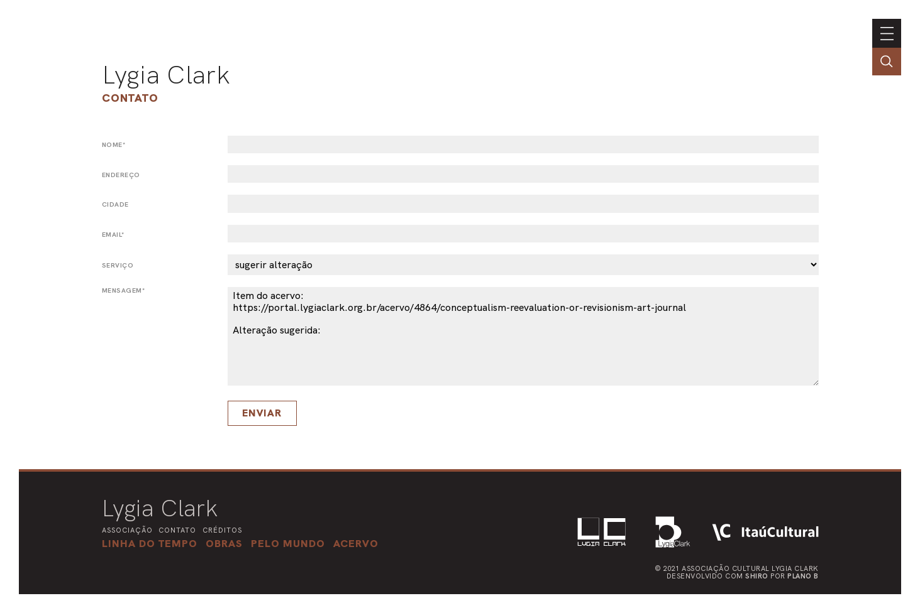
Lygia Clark (166, 74)
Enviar (262, 413)
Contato (130, 97)
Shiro (756, 576)
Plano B (803, 576)
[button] (288, 543)
